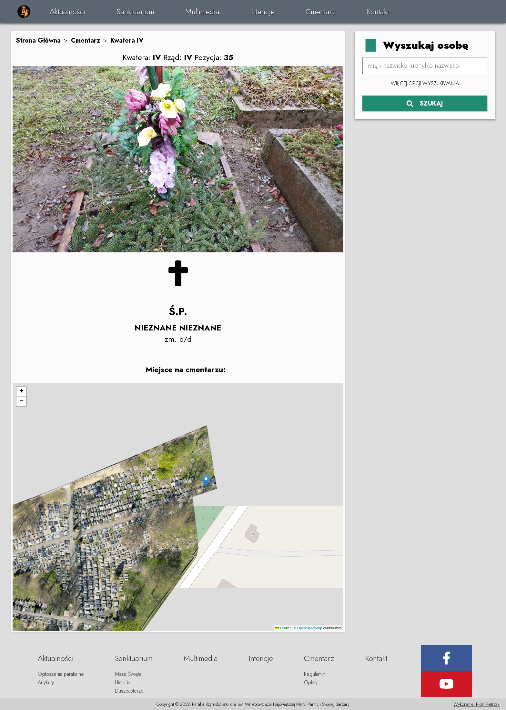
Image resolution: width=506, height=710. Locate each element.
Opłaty (311, 682)
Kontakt (378, 11)
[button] (206, 481)
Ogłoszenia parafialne (61, 674)
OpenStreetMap (309, 628)
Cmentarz (321, 11)
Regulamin (314, 674)
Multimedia (202, 11)
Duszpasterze (129, 691)
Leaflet (283, 628)
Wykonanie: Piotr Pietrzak (476, 704)
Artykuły (46, 682)
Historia (122, 682)
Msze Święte (128, 674)
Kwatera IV (127, 40)
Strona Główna (38, 40)
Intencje (262, 11)
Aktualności (68, 11)
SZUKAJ (425, 103)
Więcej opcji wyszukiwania (425, 83)
